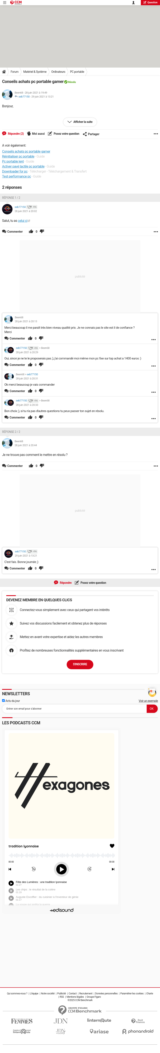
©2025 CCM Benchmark (80, 1000)
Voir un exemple (148, 700)
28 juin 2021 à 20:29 (27, 352)
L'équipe (34, 993)
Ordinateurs (58, 71)
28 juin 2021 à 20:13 (26, 321)
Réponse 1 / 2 (11, 197)
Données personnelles (106, 993)
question (150, 2)
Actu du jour (11, 700)
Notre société (48, 993)
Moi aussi (38, 133)
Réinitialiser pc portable (18, 156)
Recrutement (85, 993)
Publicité (61, 993)
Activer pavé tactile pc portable (23, 166)
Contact (72, 993)
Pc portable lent (13, 161)
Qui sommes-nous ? (17, 993)
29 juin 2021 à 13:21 (42, 96)
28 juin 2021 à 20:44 (26, 445)
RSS (62, 996)
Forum (15, 71)
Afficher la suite (82, 121)
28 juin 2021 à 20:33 (27, 404)
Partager (91, 134)
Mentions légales (75, 996)
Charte (149, 993)
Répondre (65, 582)
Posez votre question (66, 133)
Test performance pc (16, 176)
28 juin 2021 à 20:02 (26, 211)
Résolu (72, 82)
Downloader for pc (15, 171)
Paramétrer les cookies (132, 993)
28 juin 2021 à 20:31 (27, 378)
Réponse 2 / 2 (11, 431)
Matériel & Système (34, 71)
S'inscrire (80, 664)
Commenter (17, 338)
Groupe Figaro (93, 996)
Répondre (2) (15, 133)
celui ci (23, 221)
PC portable (77, 71)
